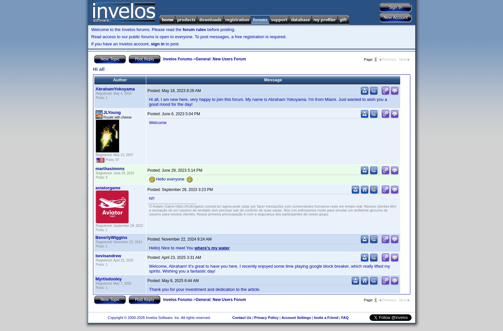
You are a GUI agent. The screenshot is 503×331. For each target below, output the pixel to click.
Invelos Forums (177, 59)
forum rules (194, 29)
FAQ (345, 318)
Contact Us (241, 318)
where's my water (212, 247)
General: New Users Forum (221, 59)
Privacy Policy (266, 318)
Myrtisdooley (109, 278)
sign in (158, 43)
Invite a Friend (326, 318)
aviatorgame (108, 187)
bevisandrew (108, 255)
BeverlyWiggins (111, 237)
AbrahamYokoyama (115, 89)
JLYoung (112, 112)
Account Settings (296, 318)
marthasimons (110, 168)
